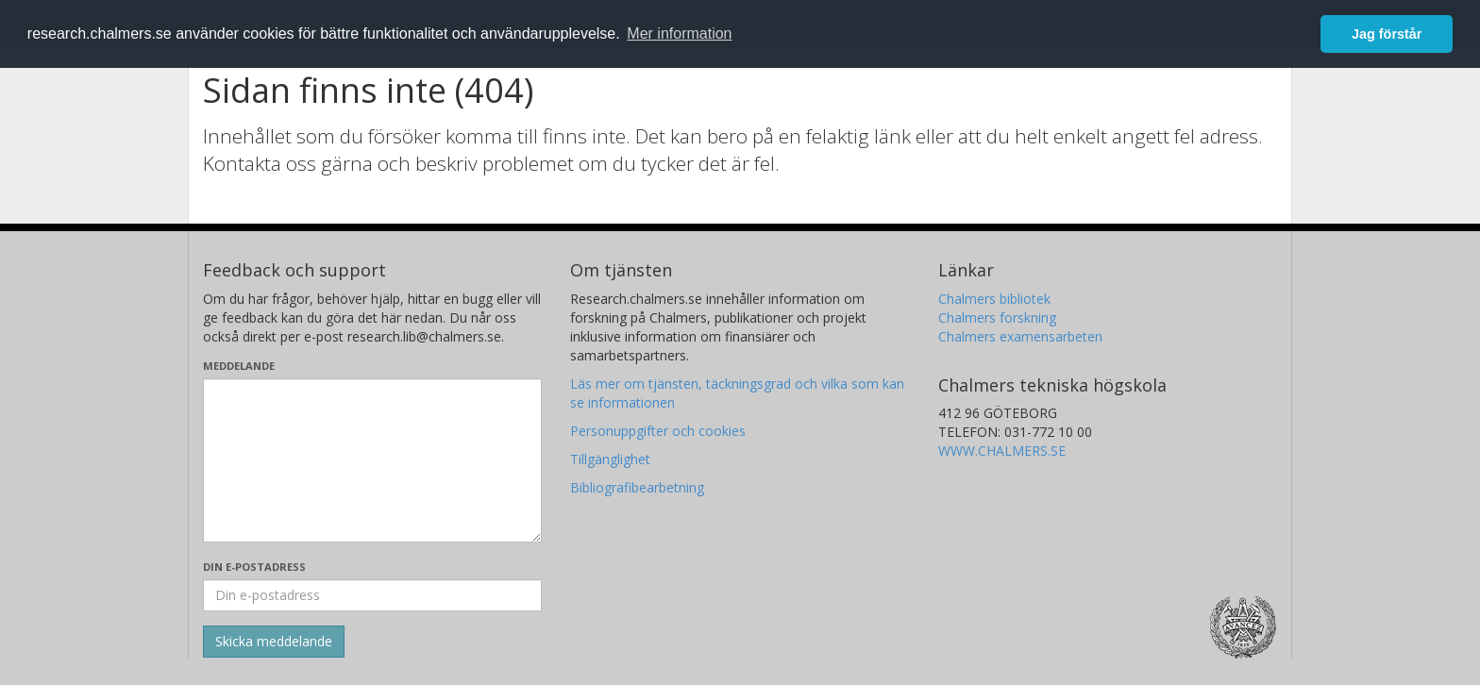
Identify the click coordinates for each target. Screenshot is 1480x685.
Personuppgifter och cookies (658, 431)
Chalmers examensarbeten (1020, 336)
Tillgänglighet (610, 459)
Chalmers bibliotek (994, 299)
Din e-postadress (254, 567)
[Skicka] (274, 642)
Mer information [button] (679, 33)
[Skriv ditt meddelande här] (372, 460)
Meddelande (239, 366)
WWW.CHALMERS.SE (1002, 450)
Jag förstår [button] (1386, 34)
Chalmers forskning (997, 317)
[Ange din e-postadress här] (372, 595)
